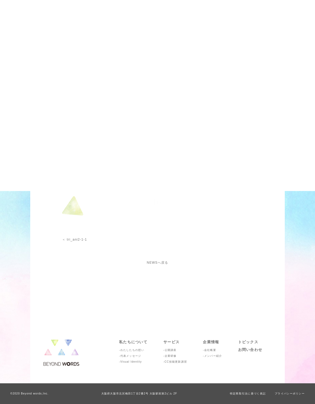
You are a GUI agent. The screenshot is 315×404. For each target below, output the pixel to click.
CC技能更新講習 (176, 361)
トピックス (248, 342)
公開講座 (171, 350)
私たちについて (133, 342)
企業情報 (211, 342)
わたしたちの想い (132, 350)
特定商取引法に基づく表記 (248, 393)
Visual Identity (131, 361)
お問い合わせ (250, 349)
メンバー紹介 (213, 355)
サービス (171, 342)
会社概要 (210, 350)
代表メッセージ (130, 355)
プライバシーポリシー (290, 393)
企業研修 (171, 355)
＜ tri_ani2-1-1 (74, 239)
